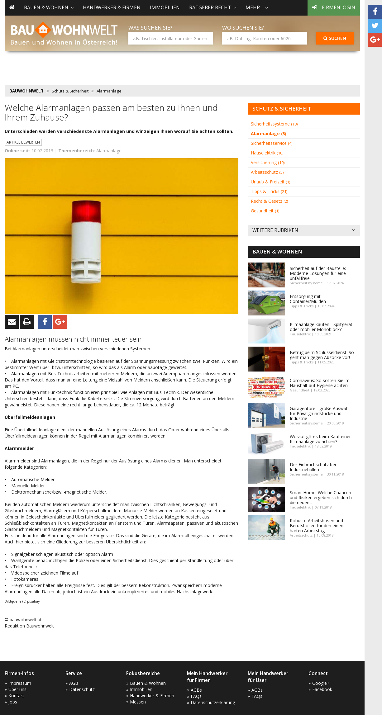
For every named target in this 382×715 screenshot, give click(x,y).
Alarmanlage (109, 91)
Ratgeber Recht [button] (212, 7)
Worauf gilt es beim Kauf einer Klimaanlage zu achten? (320, 438)
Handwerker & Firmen (112, 7)
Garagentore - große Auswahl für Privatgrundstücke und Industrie (320, 413)
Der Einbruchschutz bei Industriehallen (313, 467)
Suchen (334, 38)
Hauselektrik (267, 153)
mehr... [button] (257, 7)
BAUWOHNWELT (26, 91)
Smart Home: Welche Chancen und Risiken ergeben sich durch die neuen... (321, 497)
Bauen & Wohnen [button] (49, 7)
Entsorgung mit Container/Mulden (308, 298)
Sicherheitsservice (271, 143)
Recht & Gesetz (269, 201)
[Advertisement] (118, 67)
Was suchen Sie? (150, 27)
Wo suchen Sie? (243, 27)
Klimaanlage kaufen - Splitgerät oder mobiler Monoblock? (321, 326)
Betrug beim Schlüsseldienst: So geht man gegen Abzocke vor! (322, 354)
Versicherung (267, 162)
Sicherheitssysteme (274, 124)
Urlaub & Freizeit (270, 182)
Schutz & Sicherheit (70, 91)
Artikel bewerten (23, 142)
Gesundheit (265, 211)
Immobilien (165, 7)
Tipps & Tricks (269, 191)
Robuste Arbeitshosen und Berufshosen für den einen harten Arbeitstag (316, 525)
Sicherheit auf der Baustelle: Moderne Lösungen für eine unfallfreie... (318, 273)
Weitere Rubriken (303, 230)
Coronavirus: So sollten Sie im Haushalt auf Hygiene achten (320, 382)
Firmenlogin (333, 7)
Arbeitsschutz (267, 172)
